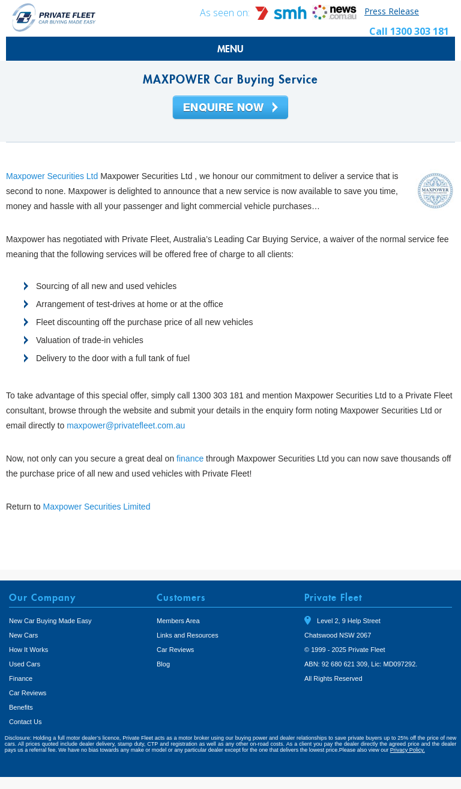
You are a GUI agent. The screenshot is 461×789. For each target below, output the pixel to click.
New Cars (23, 635)
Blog (163, 664)
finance (189, 458)
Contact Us (25, 721)
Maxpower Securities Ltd (52, 176)
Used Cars (24, 664)
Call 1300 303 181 (409, 31)
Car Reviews (27, 692)
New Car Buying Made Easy (50, 620)
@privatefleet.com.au (145, 425)
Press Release (391, 11)
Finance (20, 678)
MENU (230, 48)
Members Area (178, 620)
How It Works (28, 649)
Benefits (21, 707)
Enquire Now (230, 108)
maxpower (86, 425)
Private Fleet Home (54, 17)
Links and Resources (187, 635)
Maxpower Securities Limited (96, 506)
